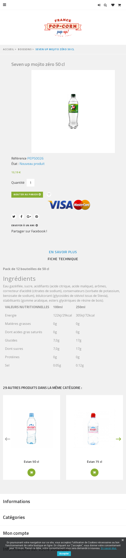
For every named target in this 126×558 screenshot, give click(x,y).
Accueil (8, 49)
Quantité (17, 182)
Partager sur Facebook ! (29, 231)
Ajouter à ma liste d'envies (49, 194)
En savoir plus (63, 252)
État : (15, 164)
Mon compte (16, 533)
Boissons (24, 49)
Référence (18, 158)
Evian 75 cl (94, 461)
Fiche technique (63, 259)
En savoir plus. (109, 548)
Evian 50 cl (31, 461)
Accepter (64, 553)
